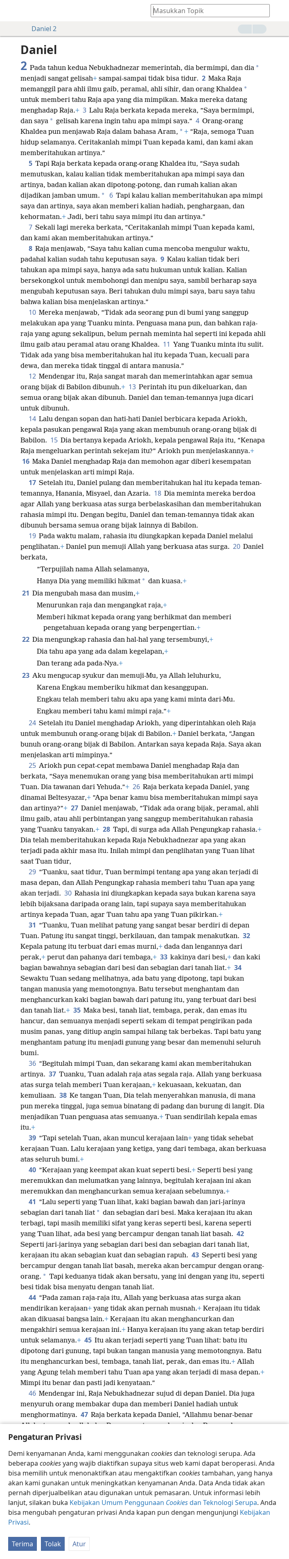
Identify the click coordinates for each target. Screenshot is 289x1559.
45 (88, 1340)
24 (32, 722)
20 (236, 546)
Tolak (53, 1543)
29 (32, 871)
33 (163, 956)
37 (52, 1073)
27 (74, 807)
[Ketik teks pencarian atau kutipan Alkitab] (206, 10)
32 (246, 935)
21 (25, 593)
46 (32, 1393)
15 (54, 439)
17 (32, 482)
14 (32, 418)
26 (136, 786)
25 (32, 765)
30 (68, 893)
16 (25, 461)
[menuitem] (12, 11)
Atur (79, 1543)
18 (157, 493)
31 (32, 925)
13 (132, 386)
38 (63, 1095)
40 (32, 1169)
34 (238, 967)
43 (195, 1254)
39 (32, 1137)
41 (32, 1201)
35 (77, 1010)
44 (32, 1297)
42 (240, 1233)
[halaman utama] (12, 11)
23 (25, 675)
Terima (22, 1543)
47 (84, 1414)
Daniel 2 (39, 28)
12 (32, 376)
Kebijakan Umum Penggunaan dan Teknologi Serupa (163, 1502)
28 (106, 829)
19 (32, 535)
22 (25, 639)
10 (32, 312)
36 (32, 1063)
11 (166, 344)
